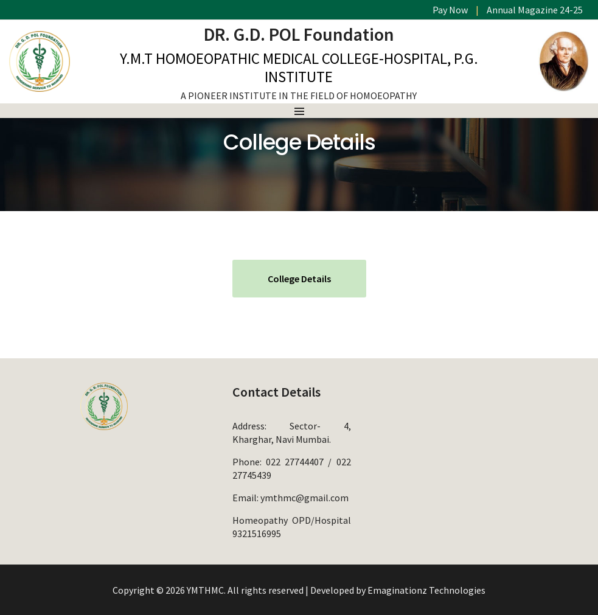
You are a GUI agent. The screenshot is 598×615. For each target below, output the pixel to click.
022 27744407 (295, 462)
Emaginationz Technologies (426, 590)
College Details (299, 279)
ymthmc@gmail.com (304, 498)
